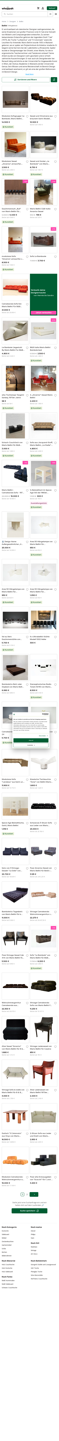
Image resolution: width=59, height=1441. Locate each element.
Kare (32, 1238)
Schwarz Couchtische (9, 1288)
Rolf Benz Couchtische (39, 1279)
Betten (4, 1252)
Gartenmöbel (6, 1245)
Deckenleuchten (8, 1241)
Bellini (21, 21)
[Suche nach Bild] (50, 14)
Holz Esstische (7, 1268)
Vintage (33, 1250)
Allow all (31, 740)
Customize (31, 745)
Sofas (4, 1249)
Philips (33, 1234)
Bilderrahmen (7, 1256)
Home (4, 21)
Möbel (4, 1238)
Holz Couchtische (8, 1264)
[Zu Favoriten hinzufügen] (27, 116)
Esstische (5, 1231)
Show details (42, 735)
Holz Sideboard (7, 1272)
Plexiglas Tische (36, 1272)
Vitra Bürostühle (37, 1275)
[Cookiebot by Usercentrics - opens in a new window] (42, 714)
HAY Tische (35, 1268)
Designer (12, 21)
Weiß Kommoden (8, 1280)
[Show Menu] (56, 14)
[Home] (18, 8)
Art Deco (34, 1254)
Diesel (33, 1231)
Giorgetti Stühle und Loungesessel (43, 1264)
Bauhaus (34, 1247)
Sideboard (5, 1234)
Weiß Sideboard (7, 1284)
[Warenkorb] (38, 8)
